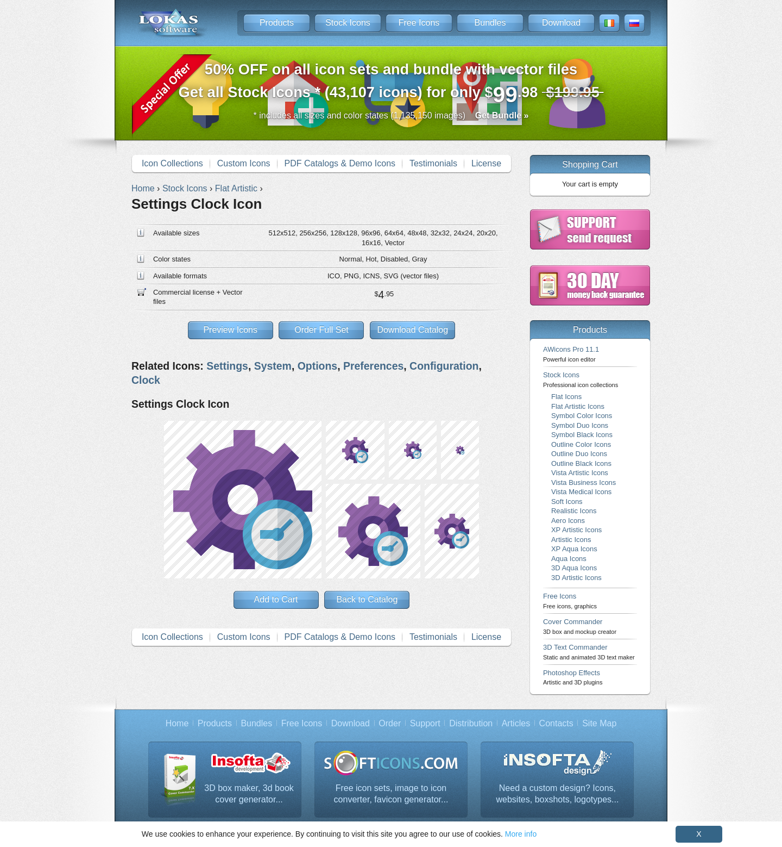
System (273, 366)
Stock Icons (347, 22)
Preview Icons (230, 329)
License (486, 163)
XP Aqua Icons (574, 549)
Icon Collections (172, 163)
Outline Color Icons (581, 444)
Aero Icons (568, 520)
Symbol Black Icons (582, 435)
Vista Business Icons (583, 482)
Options (317, 366)
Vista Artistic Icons (579, 473)
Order (390, 723)
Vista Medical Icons (581, 492)
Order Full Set (321, 329)
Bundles (490, 22)
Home (177, 723)
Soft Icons (567, 501)
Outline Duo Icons (579, 454)
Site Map (599, 723)
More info (521, 834)
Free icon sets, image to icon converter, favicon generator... (391, 794)
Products (277, 22)
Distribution (471, 723)
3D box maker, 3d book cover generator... (249, 794)
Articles (516, 723)
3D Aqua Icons (574, 568)
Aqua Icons (568, 559)
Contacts (556, 723)
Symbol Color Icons (581, 416)
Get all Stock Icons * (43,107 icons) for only (391, 84)
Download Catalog (412, 329)
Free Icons (419, 22)
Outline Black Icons (581, 463)
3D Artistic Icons (576, 578)
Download (561, 22)
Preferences (373, 366)
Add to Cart (276, 599)
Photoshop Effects (572, 677)
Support (425, 723)
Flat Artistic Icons (577, 406)
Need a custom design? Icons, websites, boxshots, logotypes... (557, 794)
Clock (145, 380)
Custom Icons (243, 163)
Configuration (443, 366)
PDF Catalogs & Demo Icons (340, 163)
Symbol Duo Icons (579, 425)
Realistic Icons (574, 511)
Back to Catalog (367, 599)
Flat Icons (566, 397)
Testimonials (433, 163)
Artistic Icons (571, 539)
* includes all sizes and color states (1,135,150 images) (391, 115)
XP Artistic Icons (576, 530)
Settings (227, 366)
